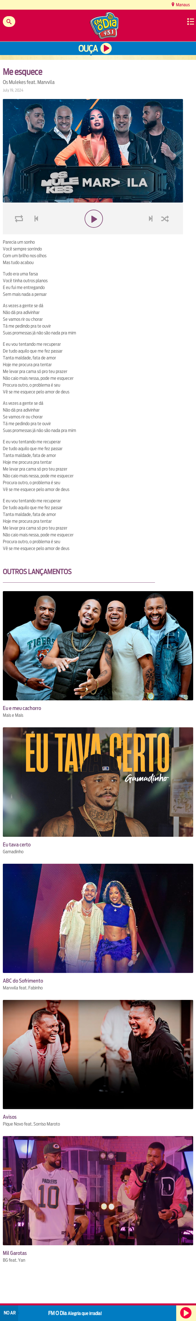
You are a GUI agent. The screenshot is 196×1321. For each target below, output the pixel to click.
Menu (190, 21)
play (93, 232)
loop (20, 232)
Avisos (10, 1117)
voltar (34, 232)
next (151, 232)
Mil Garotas (15, 1253)
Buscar (9, 21)
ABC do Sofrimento (23, 981)
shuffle (166, 232)
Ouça (88, 49)
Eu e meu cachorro (22, 708)
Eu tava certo (17, 845)
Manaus (182, 4)
